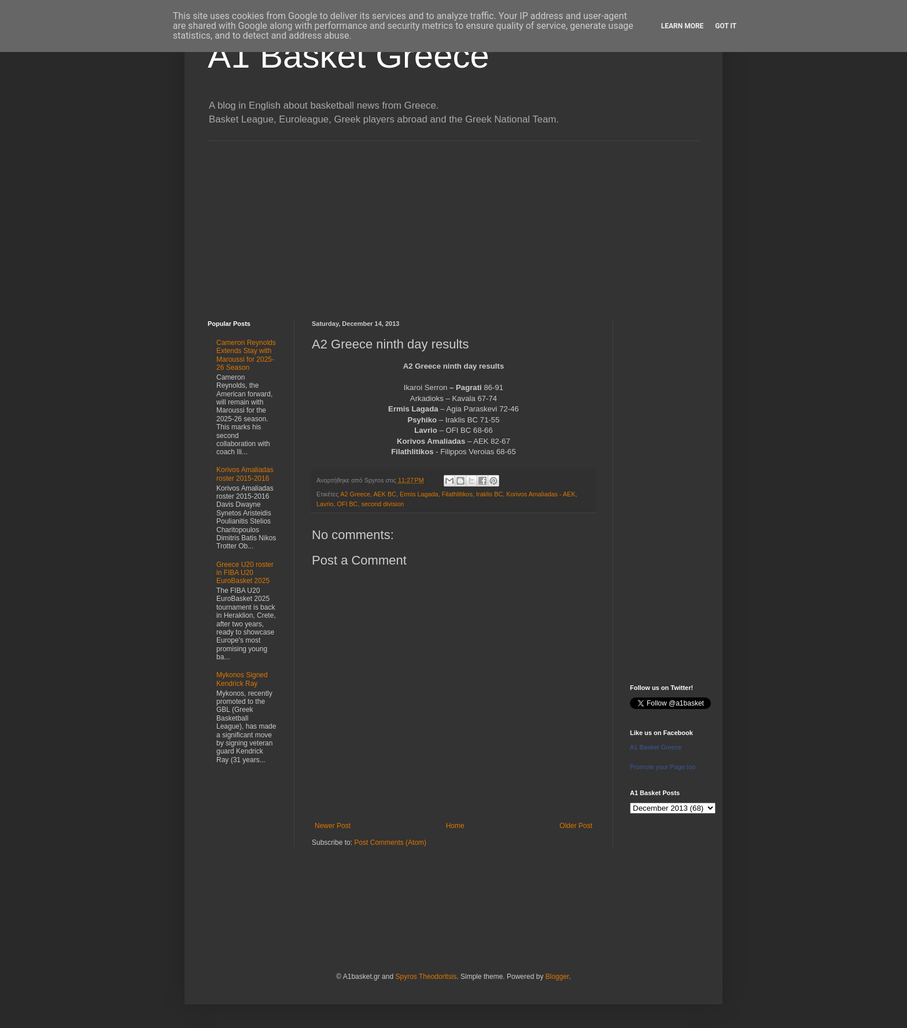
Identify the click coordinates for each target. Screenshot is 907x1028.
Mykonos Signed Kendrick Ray (242, 679)
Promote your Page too (662, 766)
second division (382, 503)
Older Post (575, 826)
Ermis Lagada (419, 494)
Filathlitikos (457, 494)
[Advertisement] (453, 222)
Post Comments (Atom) (390, 842)
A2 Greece (355, 494)
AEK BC (384, 494)
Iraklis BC (489, 494)
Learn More (682, 26)
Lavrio (324, 503)
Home (455, 826)
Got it (725, 26)
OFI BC (347, 503)
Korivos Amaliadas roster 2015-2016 (245, 474)
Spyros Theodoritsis (425, 977)
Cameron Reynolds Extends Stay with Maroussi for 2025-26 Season (246, 355)
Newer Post (333, 826)
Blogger (557, 977)
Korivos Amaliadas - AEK (540, 494)
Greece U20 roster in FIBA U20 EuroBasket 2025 (245, 573)
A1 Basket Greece (348, 55)
